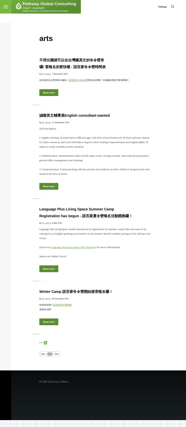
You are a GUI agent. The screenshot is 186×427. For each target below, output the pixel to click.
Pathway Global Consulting (49, 13)
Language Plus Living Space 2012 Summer (73, 254)
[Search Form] (172, 16)
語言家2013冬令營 (78, 80)
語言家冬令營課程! (62, 311)
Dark (56, 361)
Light (43, 361)
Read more (49, 93)
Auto (50, 361)
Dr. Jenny (46, 74)
